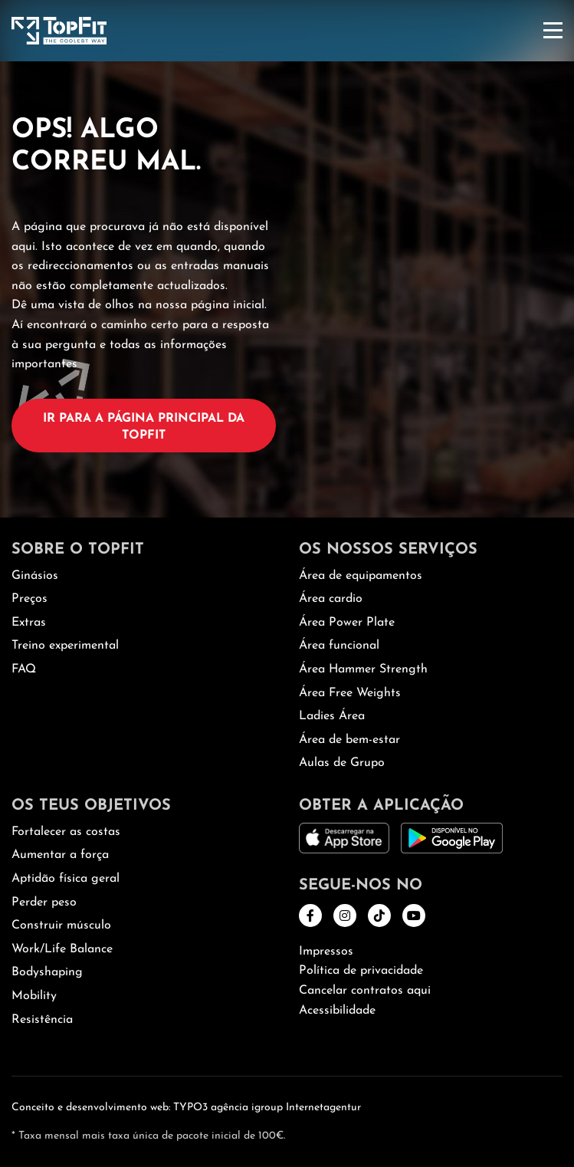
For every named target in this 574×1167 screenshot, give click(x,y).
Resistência (42, 1020)
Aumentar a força (60, 855)
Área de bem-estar (349, 740)
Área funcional (339, 645)
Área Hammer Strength (363, 669)
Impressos (326, 951)
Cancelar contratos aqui (365, 991)
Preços (29, 599)
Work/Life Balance (62, 949)
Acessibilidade (337, 1010)
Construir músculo (61, 925)
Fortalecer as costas (65, 832)
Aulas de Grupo (342, 763)
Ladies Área (332, 716)
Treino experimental (65, 645)
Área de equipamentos (360, 576)
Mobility (34, 996)
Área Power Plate (347, 622)
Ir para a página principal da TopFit (143, 427)
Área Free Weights (350, 693)
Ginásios (34, 576)
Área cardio (330, 599)
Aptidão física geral (65, 879)
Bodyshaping (47, 972)
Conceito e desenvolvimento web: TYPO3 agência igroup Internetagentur (186, 1107)
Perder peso (44, 902)
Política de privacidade (361, 971)
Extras (28, 622)
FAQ (23, 669)
